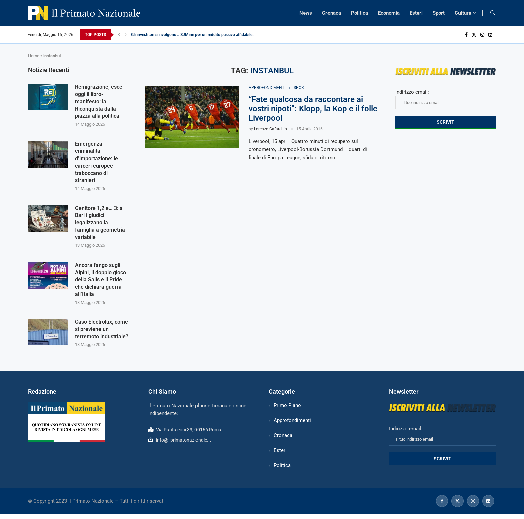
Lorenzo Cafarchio (270, 129)
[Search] (492, 13)
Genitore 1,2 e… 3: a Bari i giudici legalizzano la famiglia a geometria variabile (100, 226)
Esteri (416, 13)
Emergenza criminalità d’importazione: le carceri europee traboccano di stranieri (96, 164)
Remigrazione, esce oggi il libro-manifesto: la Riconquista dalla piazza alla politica (98, 102)
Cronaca (331, 13)
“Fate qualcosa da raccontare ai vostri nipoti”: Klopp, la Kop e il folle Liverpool (313, 109)
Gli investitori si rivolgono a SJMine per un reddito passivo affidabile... (193, 34)
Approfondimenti (292, 426)
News (305, 13)
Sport (439, 13)
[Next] (125, 34)
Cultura (463, 13)
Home (33, 55)
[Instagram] (482, 34)
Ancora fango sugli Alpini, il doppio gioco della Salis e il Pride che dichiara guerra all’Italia (100, 284)
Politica (359, 13)
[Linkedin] (490, 34)
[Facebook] (466, 34)
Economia (389, 13)
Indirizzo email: (445, 99)
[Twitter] (474, 34)
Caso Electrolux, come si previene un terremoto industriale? (101, 334)
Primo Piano (287, 411)
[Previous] (119, 34)
